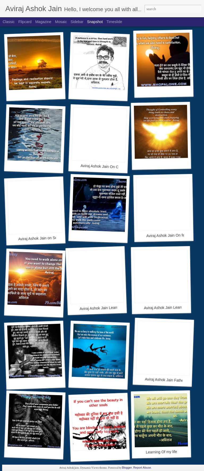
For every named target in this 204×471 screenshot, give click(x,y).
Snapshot (95, 22)
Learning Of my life (161, 452)
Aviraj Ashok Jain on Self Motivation (47, 238)
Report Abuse (142, 467)
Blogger (127, 467)
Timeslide (114, 22)
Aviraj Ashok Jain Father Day (169, 380)
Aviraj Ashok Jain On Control (104, 166)
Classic (9, 22)
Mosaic (61, 22)
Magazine (43, 22)
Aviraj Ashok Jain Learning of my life (109, 307)
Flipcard (25, 22)
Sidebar (77, 22)
